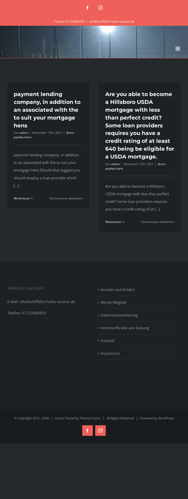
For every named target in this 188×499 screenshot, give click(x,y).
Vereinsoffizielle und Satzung (125, 327)
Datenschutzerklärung (119, 315)
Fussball (107, 340)
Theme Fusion (90, 418)
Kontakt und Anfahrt (118, 289)
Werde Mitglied (113, 302)
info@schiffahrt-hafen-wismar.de (111, 21)
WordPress (166, 418)
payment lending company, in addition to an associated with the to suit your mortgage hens (47, 110)
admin (24, 133)
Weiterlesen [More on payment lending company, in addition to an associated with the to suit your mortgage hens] (22, 198)
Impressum (110, 353)
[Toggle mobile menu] (178, 48)
